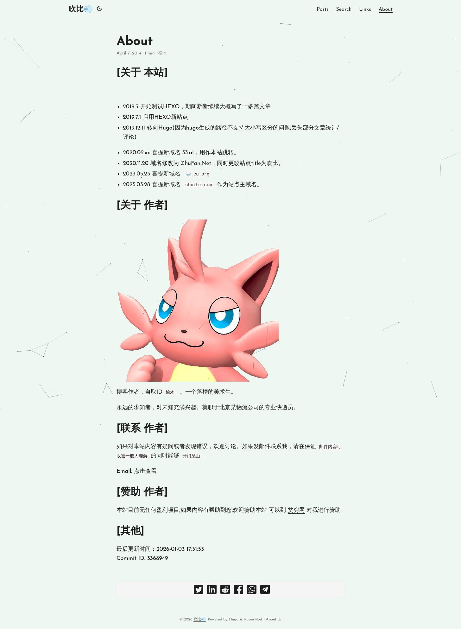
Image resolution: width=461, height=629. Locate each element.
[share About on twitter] (198, 591)
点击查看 (145, 471)
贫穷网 (296, 510)
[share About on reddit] (225, 591)
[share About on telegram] (265, 591)
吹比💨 (80, 9)
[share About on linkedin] (212, 591)
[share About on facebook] (238, 591)
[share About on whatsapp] (251, 591)
